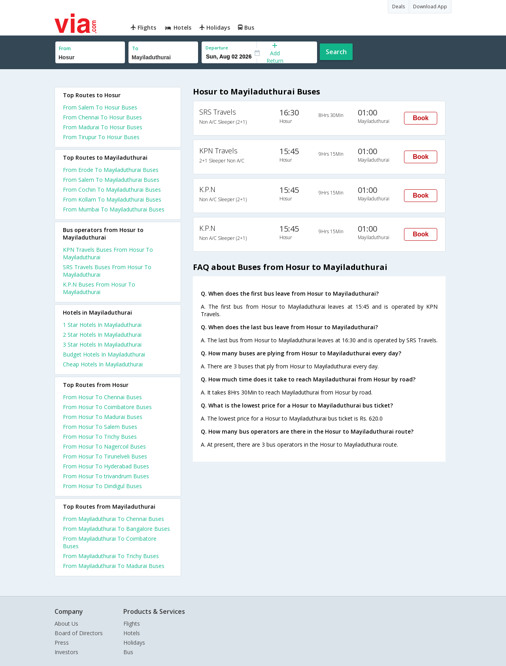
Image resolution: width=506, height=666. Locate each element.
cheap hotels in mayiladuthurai (103, 364)
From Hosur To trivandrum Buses (106, 476)
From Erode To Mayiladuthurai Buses (111, 170)
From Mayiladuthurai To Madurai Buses (113, 566)
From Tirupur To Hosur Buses (101, 137)
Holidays (134, 642)
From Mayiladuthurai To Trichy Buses (111, 556)
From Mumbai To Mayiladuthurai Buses (113, 209)
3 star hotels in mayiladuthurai (102, 344)
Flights (131, 623)
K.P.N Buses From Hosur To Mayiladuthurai (99, 288)
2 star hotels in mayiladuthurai (102, 334)
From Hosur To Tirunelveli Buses (105, 456)
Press (62, 642)
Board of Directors (79, 633)
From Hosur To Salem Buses (100, 426)
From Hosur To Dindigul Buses (102, 486)
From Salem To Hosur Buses (100, 107)
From (65, 48)
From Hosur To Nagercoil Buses (104, 446)
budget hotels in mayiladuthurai (104, 354)
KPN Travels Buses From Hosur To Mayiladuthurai (108, 253)
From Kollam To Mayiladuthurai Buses (112, 199)
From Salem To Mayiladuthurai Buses (111, 179)
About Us (66, 623)
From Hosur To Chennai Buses (102, 397)
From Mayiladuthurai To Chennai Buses (113, 519)
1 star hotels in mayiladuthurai (102, 324)
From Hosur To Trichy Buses (100, 436)
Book (421, 118)
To (135, 48)
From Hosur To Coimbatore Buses (107, 407)
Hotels (131, 633)
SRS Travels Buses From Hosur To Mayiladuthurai (107, 270)
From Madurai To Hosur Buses (102, 127)
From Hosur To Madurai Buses (102, 417)
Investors (66, 652)
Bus (128, 652)
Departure (217, 48)
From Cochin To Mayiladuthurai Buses (112, 189)
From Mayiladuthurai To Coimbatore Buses (110, 542)
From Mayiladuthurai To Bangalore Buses (116, 528)
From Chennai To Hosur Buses (102, 117)
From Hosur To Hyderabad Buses (106, 466)
